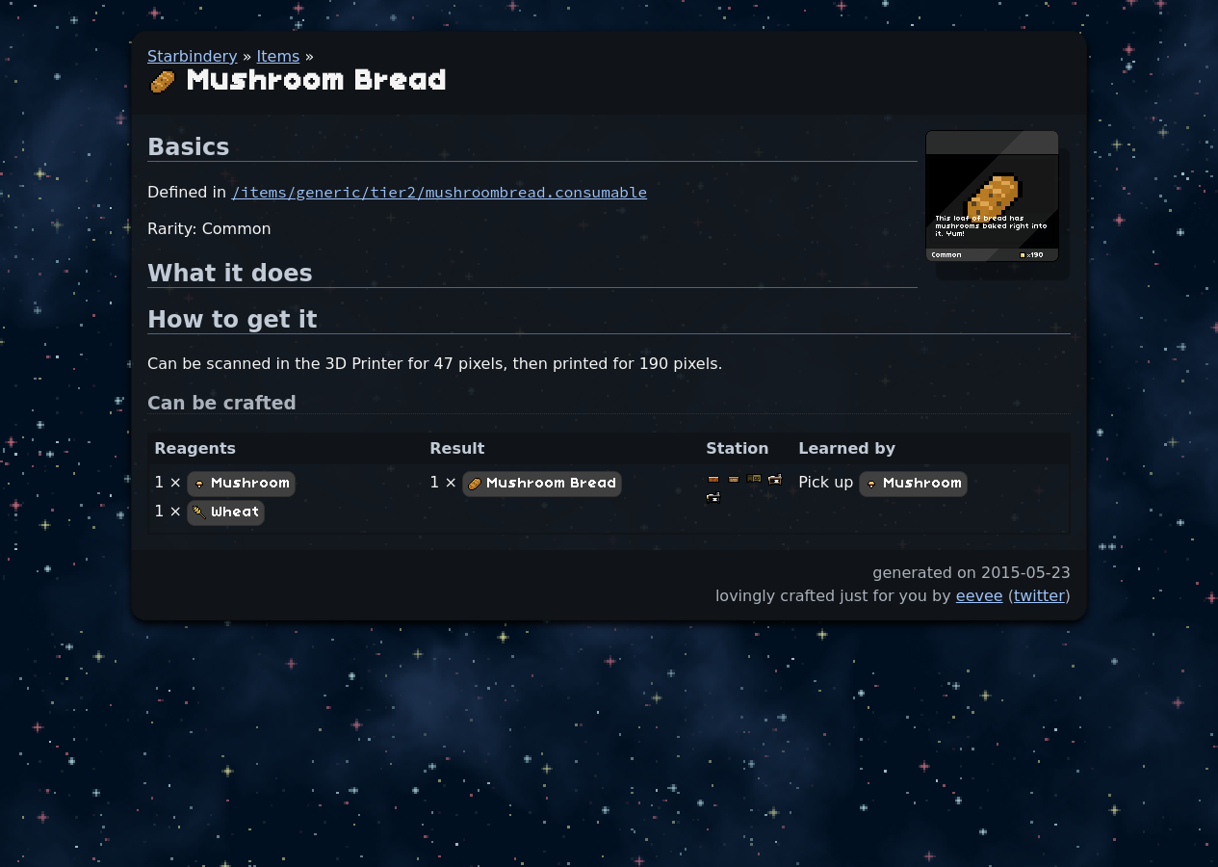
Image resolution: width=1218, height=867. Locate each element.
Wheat (226, 512)
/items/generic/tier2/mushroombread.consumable (439, 191)
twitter (1039, 596)
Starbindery (192, 56)
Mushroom (241, 483)
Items (278, 56)
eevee (979, 596)
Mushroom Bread (542, 483)
